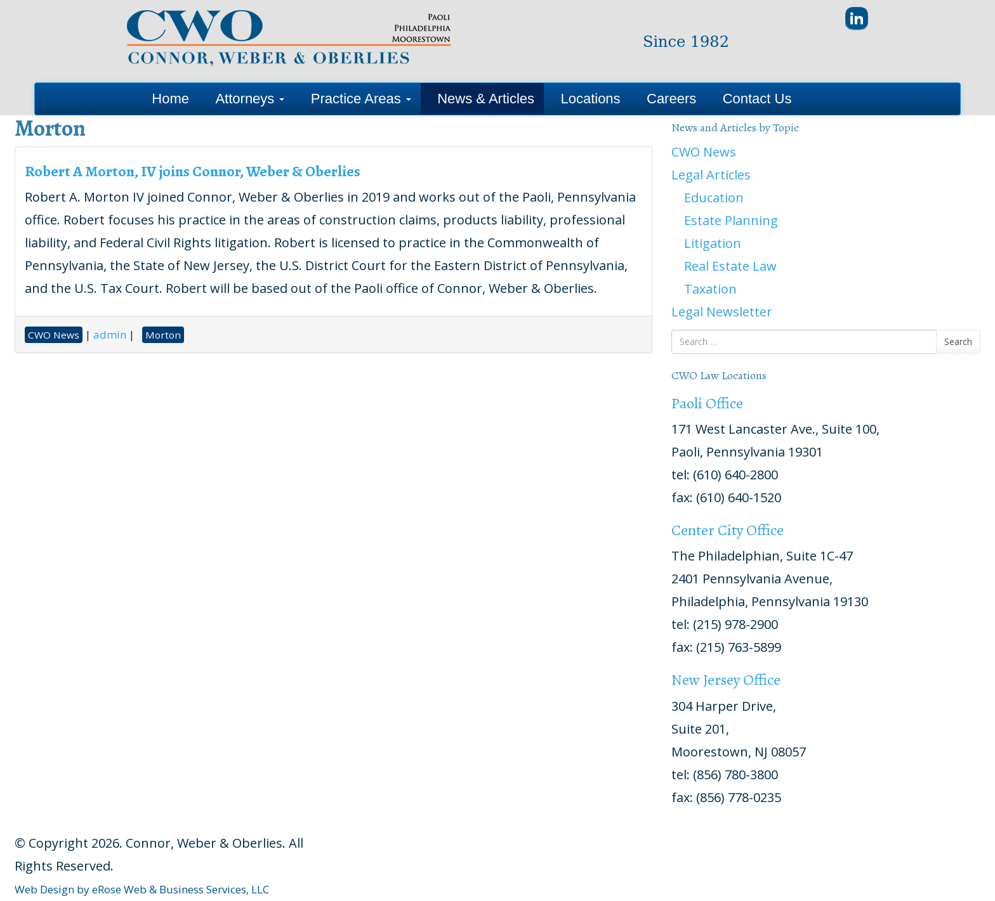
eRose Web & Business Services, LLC (180, 889)
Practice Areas (361, 99)
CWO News (703, 151)
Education (714, 197)
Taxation (710, 288)
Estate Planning (731, 220)
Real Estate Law (730, 266)
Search (958, 341)
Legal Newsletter (721, 311)
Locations (590, 99)
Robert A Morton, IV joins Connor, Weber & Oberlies (192, 171)
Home (170, 99)
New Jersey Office (726, 680)
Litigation (712, 243)
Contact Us (757, 99)
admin (109, 334)
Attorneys (249, 99)
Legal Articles (711, 174)
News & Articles (485, 99)
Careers (671, 99)
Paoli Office (707, 403)
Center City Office (727, 530)
